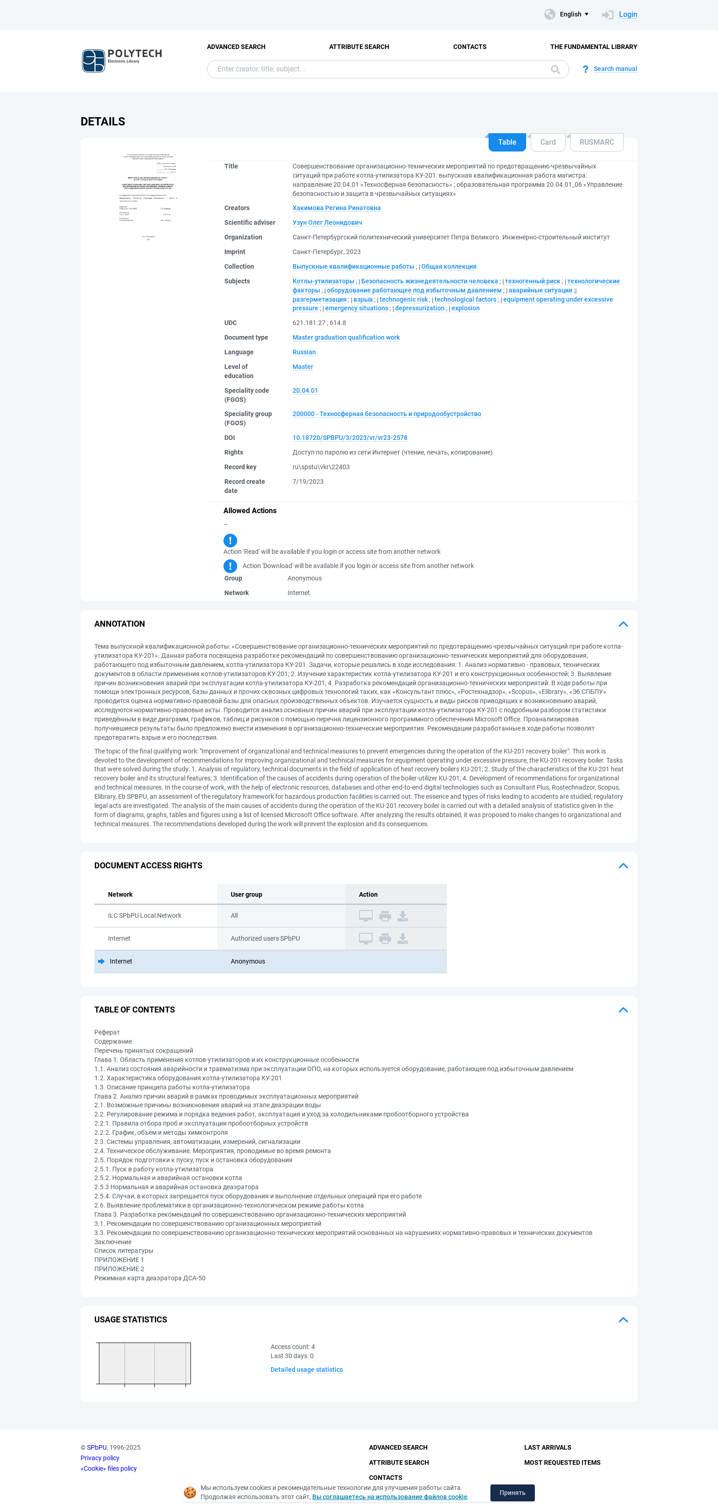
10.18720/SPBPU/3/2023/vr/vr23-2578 (350, 437)
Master (303, 366)
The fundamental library (593, 46)
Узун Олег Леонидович (327, 222)
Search (555, 69)
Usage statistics (130, 1319)
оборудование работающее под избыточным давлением (414, 290)
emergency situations (356, 308)
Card (548, 142)
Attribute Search (359, 46)
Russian (304, 352)
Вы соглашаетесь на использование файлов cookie (390, 1496)
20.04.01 (305, 390)
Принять (513, 1492)
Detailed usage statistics (307, 1369)
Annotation (119, 623)
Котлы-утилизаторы (323, 281)
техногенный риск (532, 281)
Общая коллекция (449, 266)
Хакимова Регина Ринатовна (337, 207)
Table (507, 142)
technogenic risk (404, 299)
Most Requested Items (562, 1462)
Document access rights (148, 865)
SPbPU (97, 1447)
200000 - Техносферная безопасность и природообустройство (387, 413)
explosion (465, 308)
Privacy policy (100, 1458)
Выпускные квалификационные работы (353, 266)
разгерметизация (320, 299)
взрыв (363, 299)
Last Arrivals (547, 1447)
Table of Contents (134, 1009)
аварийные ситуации (540, 290)
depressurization (420, 308)
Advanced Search (236, 46)
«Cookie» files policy (109, 1468)
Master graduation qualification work (346, 337)
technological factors (465, 299)
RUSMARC (597, 142)
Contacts (470, 46)
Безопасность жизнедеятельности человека (429, 281)
